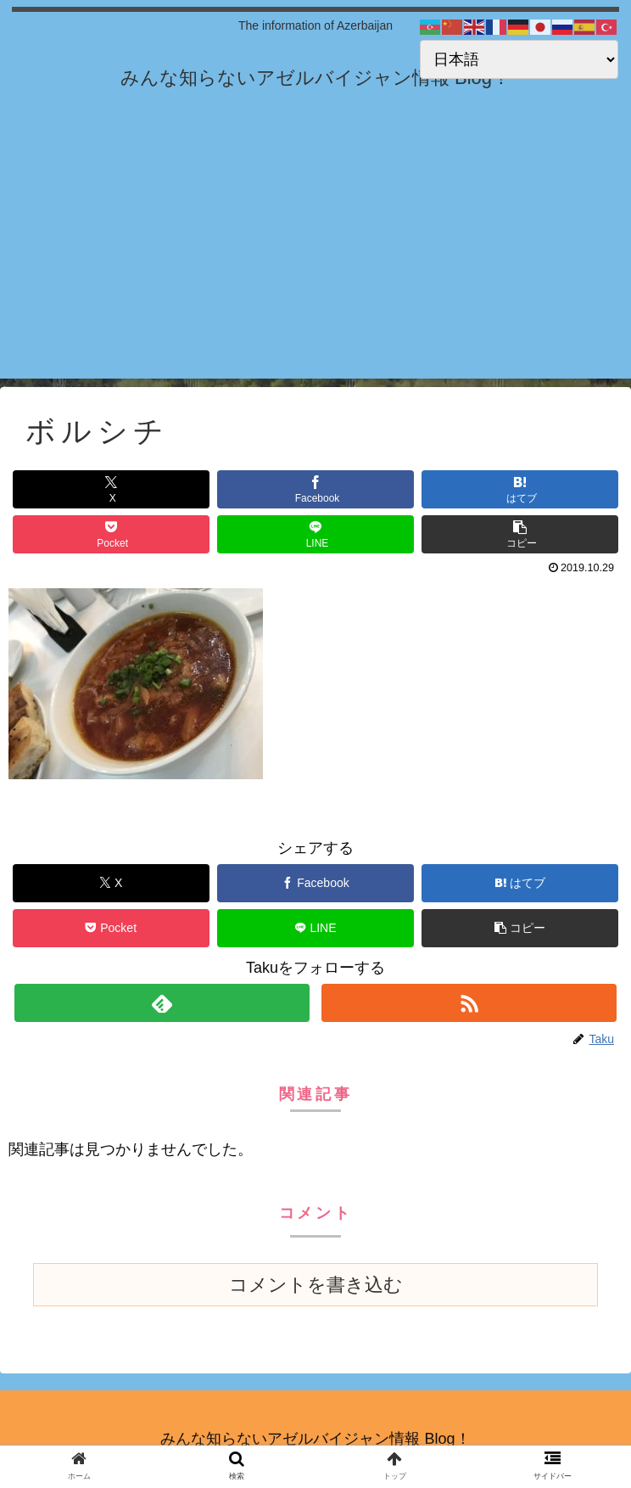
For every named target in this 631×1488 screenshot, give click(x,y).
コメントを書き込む (316, 1284)
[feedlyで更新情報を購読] (162, 1003)
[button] (520, 534)
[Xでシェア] (111, 489)
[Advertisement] (315, 260)
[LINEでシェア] (315, 534)
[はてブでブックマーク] (520, 489)
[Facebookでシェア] (315, 489)
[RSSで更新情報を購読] (469, 1003)
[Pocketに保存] (111, 534)
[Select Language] (519, 59)
